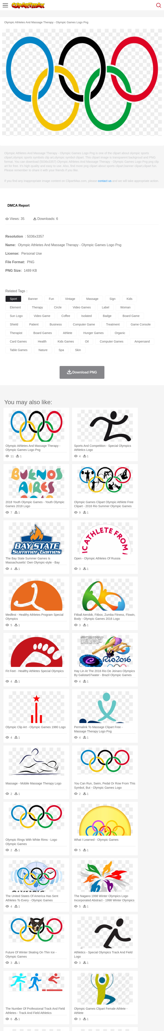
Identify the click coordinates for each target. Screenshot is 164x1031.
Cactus (54, 978)
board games (42, 333)
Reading (71, 997)
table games (18, 350)
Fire (83, 978)
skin (78, 350)
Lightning (125, 978)
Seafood (109, 1003)
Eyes (105, 990)
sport (13, 299)
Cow (75, 984)
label (105, 307)
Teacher (34, 997)
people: (9, 990)
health (42, 341)
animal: (9, 984)
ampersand (142, 341)
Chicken (64, 984)
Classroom (57, 997)
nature (42, 350)
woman (125, 307)
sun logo (16, 316)
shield (14, 324)
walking (115, 990)
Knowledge (133, 997)
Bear (27, 984)
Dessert (42, 1003)
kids (129, 299)
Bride (39, 990)
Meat (84, 1003)
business (56, 324)
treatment (113, 324)
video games (82, 307)
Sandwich (95, 1003)
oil (87, 341)
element (15, 307)
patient (34, 324)
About (8, 1022)
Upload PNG (79, 1022)
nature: (9, 978)
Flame (91, 978)
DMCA (63, 1022)
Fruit (76, 1003)
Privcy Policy (34, 1022)
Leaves (43, 978)
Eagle (100, 984)
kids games (66, 341)
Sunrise (147, 978)
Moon (137, 978)
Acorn (21, 978)
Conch (65, 978)
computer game (84, 324)
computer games (111, 341)
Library (146, 997)
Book (45, 997)
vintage (70, 299)
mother (59, 990)
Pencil (82, 997)
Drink (53, 1003)
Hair (135, 990)
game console (141, 324)
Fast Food (64, 1003)
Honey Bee (142, 984)
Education (94, 997)
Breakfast (21, 1003)
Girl (142, 990)
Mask (21, 990)
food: (8, 1003)
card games (18, 341)
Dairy (32, 1003)
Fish (122, 984)
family (48, 990)
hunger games (93, 333)
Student (22, 997)
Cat (55, 984)
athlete (67, 333)
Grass (114, 978)
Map (121, 997)
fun (51, 299)
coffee (66, 316)
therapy (37, 307)
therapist (16, 333)
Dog (83, 984)
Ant (20, 984)
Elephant (112, 984)
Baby (30, 990)
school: (9, 997)
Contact (50, 1022)
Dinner (146, 1003)
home (126, 990)
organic (120, 333)
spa (61, 350)
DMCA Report (18, 205)
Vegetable (122, 1003)
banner (33, 299)
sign (113, 299)
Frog (130, 984)
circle (58, 307)
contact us (104, 181)
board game (131, 316)
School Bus (109, 997)
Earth (75, 978)
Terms (19, 1022)
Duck (91, 984)
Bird (35, 984)
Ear (97, 990)
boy (149, 990)
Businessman (74, 990)
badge (107, 316)
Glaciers (103, 978)
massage (92, 299)
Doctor (88, 990)
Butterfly (45, 984)
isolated (86, 316)
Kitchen (135, 1003)
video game (42, 316)
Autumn (31, 978)
